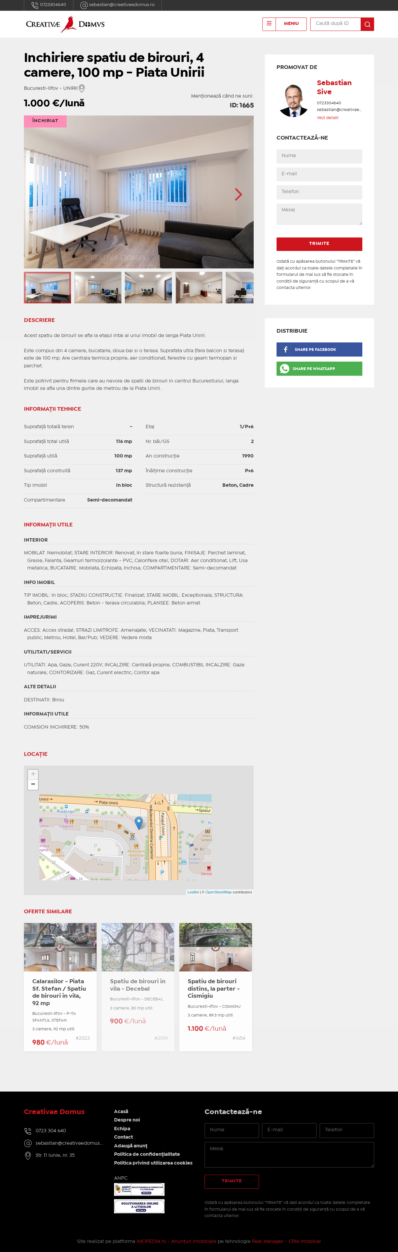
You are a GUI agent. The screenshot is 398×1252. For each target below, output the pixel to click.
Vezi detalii (327, 118)
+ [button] (33, 775)
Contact (123, 1137)
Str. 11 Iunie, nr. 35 (55, 1155)
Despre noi (127, 1120)
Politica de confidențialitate (147, 1154)
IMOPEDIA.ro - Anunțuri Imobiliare (176, 1242)
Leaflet (193, 892)
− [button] (33, 785)
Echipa (122, 1129)
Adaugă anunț (130, 1146)
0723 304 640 (51, 1131)
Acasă (121, 1112)
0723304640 (48, 5)
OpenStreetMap (219, 892)
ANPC (121, 1178)
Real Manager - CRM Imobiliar (286, 1242)
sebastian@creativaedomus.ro (117, 5)
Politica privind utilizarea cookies (153, 1163)
